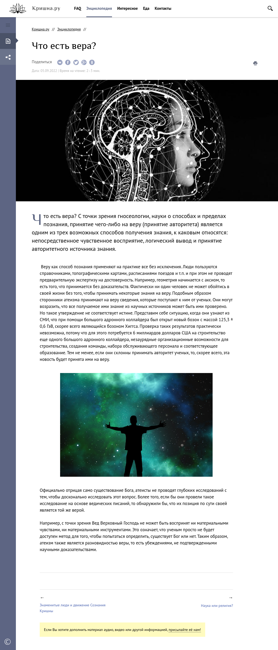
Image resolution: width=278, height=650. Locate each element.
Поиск (270, 8)
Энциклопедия (99, 8)
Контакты (163, 8)
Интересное (127, 8)
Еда (146, 8)
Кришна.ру (40, 29)
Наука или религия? (217, 605)
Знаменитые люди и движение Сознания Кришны (73, 608)
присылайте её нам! (185, 629)
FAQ (77, 8)
